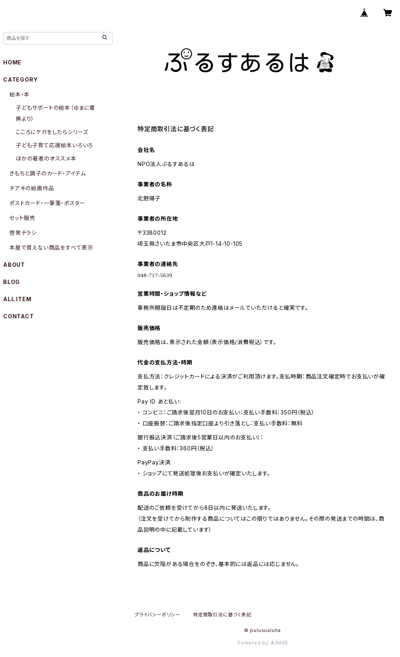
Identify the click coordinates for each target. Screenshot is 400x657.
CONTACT (18, 316)
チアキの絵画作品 (31, 188)
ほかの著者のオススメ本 (46, 158)
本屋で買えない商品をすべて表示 (51, 247)
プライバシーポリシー (157, 615)
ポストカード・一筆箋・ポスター (47, 203)
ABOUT (14, 264)
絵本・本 (19, 94)
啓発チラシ (23, 232)
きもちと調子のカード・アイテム (47, 173)
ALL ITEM (17, 299)
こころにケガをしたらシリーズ (52, 132)
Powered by (263, 643)
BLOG (11, 282)
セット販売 (22, 217)
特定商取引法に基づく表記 (222, 615)
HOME (12, 62)
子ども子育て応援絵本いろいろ (54, 145)
